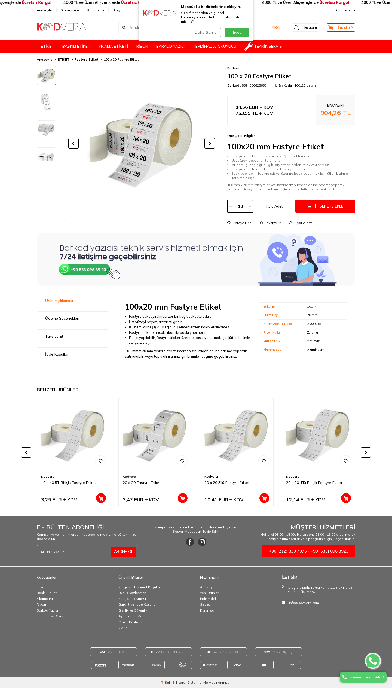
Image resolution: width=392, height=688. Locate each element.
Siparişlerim (70, 10)
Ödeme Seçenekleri (62, 318)
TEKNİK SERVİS (263, 46)
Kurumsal (207, 611)
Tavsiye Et (270, 223)
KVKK (122, 629)
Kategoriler (95, 10)
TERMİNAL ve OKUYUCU (214, 46)
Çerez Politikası (130, 623)
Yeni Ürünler (209, 593)
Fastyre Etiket (87, 59)
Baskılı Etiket (47, 593)
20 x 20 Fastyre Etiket (142, 483)
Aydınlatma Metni (132, 617)
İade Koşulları (57, 354)
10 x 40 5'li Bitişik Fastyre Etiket (68, 483)
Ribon (41, 605)
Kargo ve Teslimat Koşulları (140, 587)
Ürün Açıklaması (59, 300)
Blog (116, 10)
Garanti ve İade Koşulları (137, 605)
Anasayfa (44, 10)
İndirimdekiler (211, 599)
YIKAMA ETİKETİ (113, 46)
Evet (237, 32)
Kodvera (234, 68)
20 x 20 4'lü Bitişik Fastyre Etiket (314, 483)
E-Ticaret (179, 683)
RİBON (142, 46)
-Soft (167, 683)
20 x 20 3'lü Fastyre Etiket (226, 483)
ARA (270, 27)
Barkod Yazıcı (47, 611)
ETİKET (47, 46)
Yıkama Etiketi (48, 599)
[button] (73, 143)
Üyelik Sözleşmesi (133, 593)
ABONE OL (123, 552)
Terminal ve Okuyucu (53, 617)
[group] (141, 143)
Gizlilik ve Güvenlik (132, 611)
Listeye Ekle (239, 223)
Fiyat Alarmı (301, 223)
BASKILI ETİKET (76, 46)
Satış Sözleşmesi (132, 599)
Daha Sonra (205, 32)
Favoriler (345, 10)
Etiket (41, 587)
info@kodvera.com (304, 603)
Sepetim (207, 605)
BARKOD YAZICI (170, 46)
